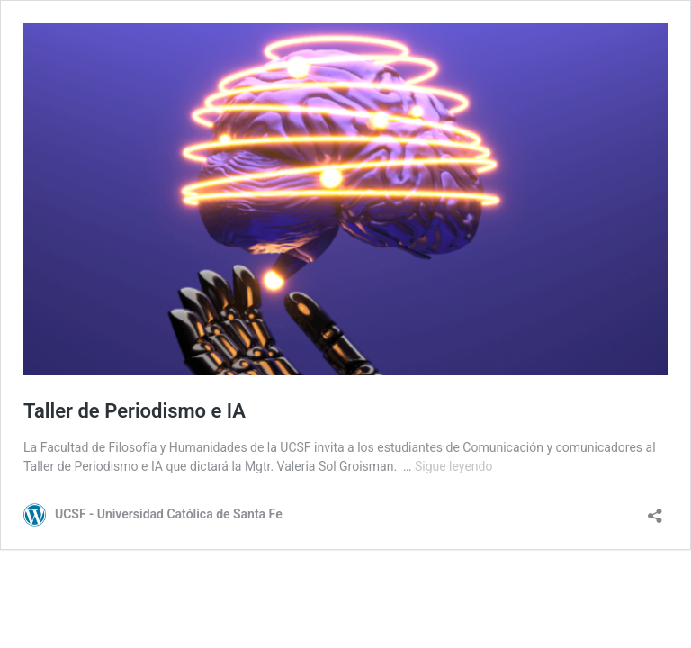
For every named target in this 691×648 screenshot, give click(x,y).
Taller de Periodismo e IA (134, 411)
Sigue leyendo (454, 466)
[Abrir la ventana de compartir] (655, 510)
